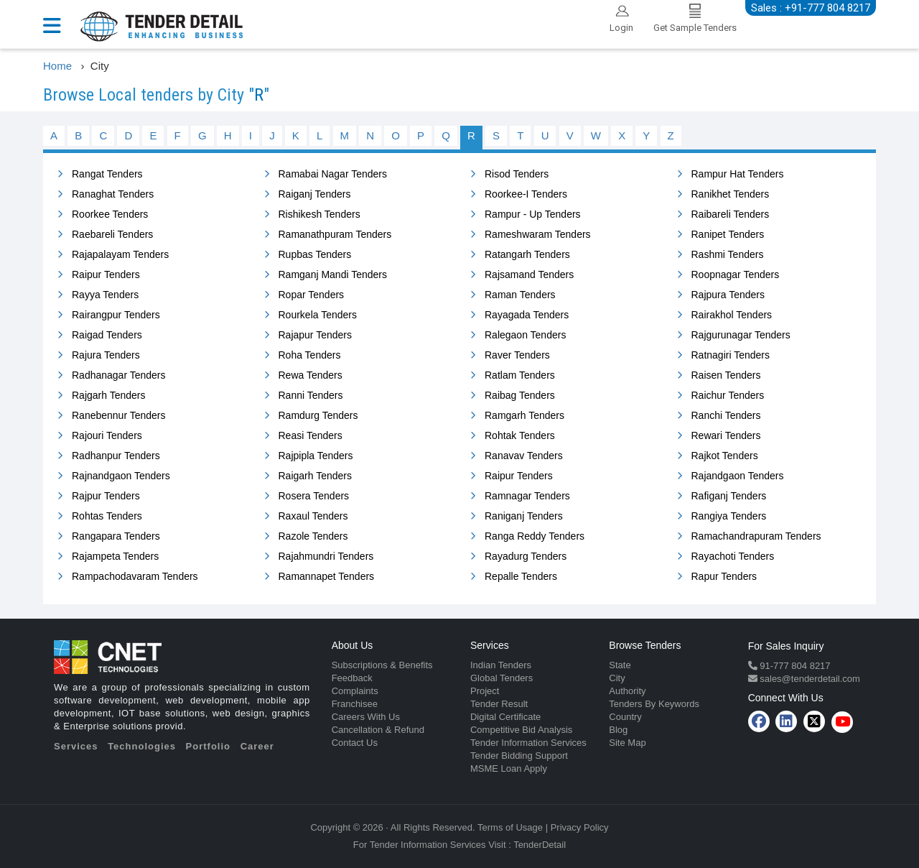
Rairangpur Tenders (116, 314)
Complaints (355, 690)
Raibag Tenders (520, 395)
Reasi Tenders (310, 435)
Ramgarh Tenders (524, 415)
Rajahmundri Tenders (326, 556)
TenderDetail (539, 844)
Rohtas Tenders (107, 516)
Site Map (627, 742)
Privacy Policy (580, 827)
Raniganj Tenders (524, 516)
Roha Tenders (310, 355)
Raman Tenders (520, 294)
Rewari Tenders (726, 435)
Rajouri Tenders (107, 435)
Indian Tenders (500, 665)
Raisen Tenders (726, 375)
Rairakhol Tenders (732, 314)
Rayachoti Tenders (733, 556)
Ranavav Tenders (524, 455)
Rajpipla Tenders (316, 455)
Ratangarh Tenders (527, 254)
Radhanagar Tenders (119, 375)
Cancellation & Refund (378, 729)
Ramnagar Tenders (527, 496)
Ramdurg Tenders (318, 415)
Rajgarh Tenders (108, 395)
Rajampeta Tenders (115, 556)
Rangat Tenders (107, 174)
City (617, 678)
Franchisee (355, 703)
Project (484, 690)
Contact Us (355, 742)
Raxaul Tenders (313, 516)
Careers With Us (366, 716)
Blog (618, 729)
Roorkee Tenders (110, 214)
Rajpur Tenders (106, 496)
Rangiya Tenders (729, 516)
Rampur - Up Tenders (533, 214)
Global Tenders (501, 678)
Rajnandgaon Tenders (121, 475)
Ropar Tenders (312, 294)
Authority (627, 690)
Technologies (142, 746)
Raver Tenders (517, 355)
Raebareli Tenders (112, 234)
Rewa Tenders (310, 375)
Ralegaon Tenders (525, 335)
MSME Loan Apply (508, 768)
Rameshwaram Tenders (538, 234)
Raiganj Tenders (315, 194)
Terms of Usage (510, 827)
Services (76, 746)
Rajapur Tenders (315, 335)
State (619, 665)
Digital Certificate (505, 716)
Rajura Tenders (106, 355)
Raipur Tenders (106, 274)
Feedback (352, 678)
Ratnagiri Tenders (730, 355)
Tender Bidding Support (519, 755)
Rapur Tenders (724, 576)
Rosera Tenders (314, 496)
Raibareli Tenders (730, 214)
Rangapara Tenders (116, 536)
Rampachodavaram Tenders (135, 576)
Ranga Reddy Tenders (534, 536)
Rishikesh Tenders (319, 214)
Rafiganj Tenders (729, 496)
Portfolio (208, 746)
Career (257, 746)
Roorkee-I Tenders (526, 194)
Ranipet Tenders (728, 234)
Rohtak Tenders (520, 435)
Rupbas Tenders (315, 254)
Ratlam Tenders (520, 375)
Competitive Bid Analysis (521, 729)
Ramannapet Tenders (327, 576)
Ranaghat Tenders (113, 194)
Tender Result (499, 703)
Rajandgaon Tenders (737, 475)
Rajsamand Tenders (529, 274)
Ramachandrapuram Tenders (756, 536)
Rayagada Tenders (527, 314)
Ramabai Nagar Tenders (333, 174)
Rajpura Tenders (728, 294)
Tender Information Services (528, 742)
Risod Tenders (517, 174)
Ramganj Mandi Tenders (333, 274)
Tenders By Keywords (654, 703)
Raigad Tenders (107, 335)
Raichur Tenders (728, 395)
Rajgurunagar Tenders (740, 335)
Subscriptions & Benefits (382, 665)
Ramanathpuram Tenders (335, 234)
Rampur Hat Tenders (737, 174)
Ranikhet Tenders (730, 194)
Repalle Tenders (521, 576)
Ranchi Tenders (726, 415)
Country (625, 716)
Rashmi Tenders (727, 254)
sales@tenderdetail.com (808, 678)
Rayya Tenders (105, 294)
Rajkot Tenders (724, 455)
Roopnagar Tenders (735, 274)
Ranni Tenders (311, 395)
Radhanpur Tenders (116, 455)
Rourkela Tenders (318, 314)
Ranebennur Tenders (119, 415)
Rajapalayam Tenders (120, 254)
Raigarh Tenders (315, 475)
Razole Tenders (313, 536)
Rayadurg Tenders (525, 556)
